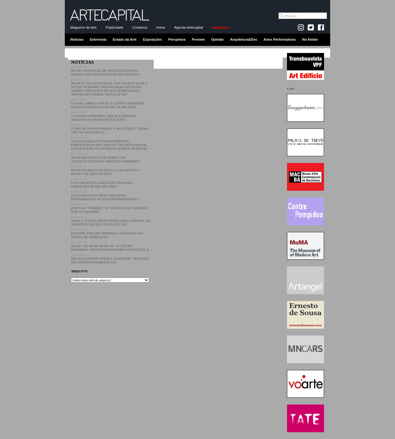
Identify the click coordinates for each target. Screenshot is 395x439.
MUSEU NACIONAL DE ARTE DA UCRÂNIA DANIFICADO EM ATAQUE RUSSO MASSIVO (105, 70)
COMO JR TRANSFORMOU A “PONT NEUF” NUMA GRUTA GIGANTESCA (109, 128)
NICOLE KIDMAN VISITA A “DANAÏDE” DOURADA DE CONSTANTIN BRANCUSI (110, 258)
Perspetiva (176, 39)
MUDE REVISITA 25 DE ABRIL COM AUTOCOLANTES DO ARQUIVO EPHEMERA (105, 157)
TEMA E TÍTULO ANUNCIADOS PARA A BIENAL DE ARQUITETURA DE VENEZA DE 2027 (110, 220)
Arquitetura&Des (243, 39)
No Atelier (310, 39)
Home (160, 27)
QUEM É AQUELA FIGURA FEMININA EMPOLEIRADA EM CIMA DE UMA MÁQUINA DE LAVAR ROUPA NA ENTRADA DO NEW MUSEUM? (109, 143)
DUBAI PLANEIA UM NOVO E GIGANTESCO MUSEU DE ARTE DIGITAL (105, 170)
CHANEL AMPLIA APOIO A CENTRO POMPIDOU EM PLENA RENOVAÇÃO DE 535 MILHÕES (108, 103)
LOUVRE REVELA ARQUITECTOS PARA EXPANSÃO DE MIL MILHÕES (101, 182)
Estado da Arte (125, 39)
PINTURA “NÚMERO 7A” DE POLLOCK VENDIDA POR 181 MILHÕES (109, 207)
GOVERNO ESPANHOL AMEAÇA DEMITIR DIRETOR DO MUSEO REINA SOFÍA (103, 115)
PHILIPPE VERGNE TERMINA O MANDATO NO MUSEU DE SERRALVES (107, 233)
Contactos (140, 27)
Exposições (152, 39)
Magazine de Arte (83, 27)
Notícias (77, 39)
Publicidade (114, 27)
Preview (198, 39)
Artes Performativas (280, 39)
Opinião (217, 39)
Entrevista (98, 39)
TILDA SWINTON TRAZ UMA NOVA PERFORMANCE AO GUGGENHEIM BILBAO (105, 195)
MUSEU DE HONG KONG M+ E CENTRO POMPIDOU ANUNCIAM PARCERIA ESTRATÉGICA (110, 245)
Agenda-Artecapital (188, 27)
